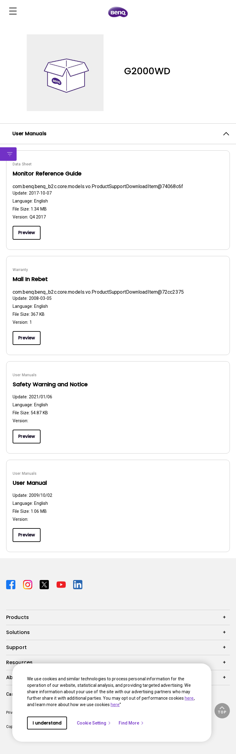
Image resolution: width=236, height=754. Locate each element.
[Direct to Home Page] (118, 11)
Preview (26, 233)
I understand (47, 723)
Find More (131, 723)
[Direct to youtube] (63, 584)
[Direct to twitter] (46, 584)
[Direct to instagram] (29, 584)
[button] (222, 710)
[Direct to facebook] (12, 584)
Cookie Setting (94, 723)
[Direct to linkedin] (77, 584)
